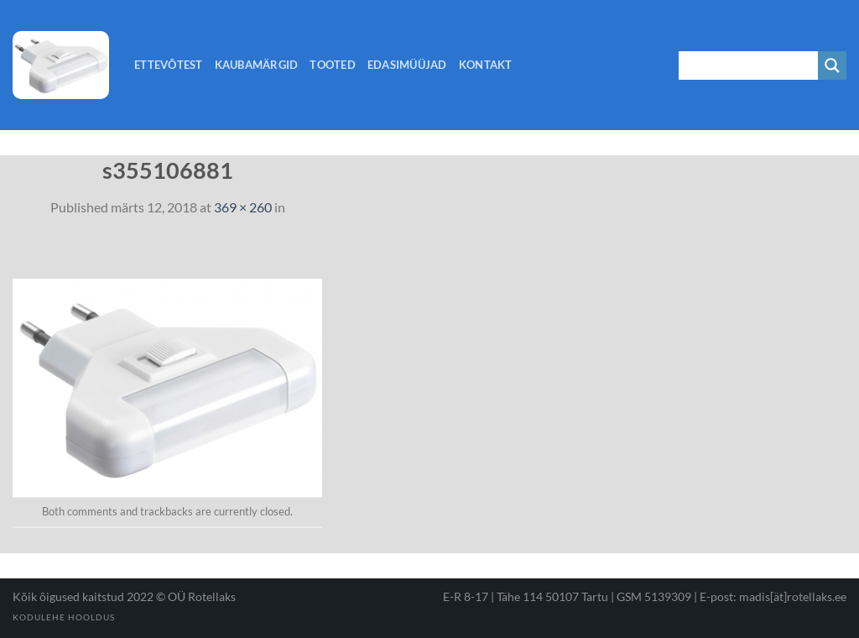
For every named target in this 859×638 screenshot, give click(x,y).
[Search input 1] (749, 65)
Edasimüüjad (407, 64)
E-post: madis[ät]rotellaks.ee (773, 596)
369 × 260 (243, 207)
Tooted (333, 64)
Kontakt (486, 64)
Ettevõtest (168, 64)
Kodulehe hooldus (64, 617)
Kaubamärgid (257, 64)
